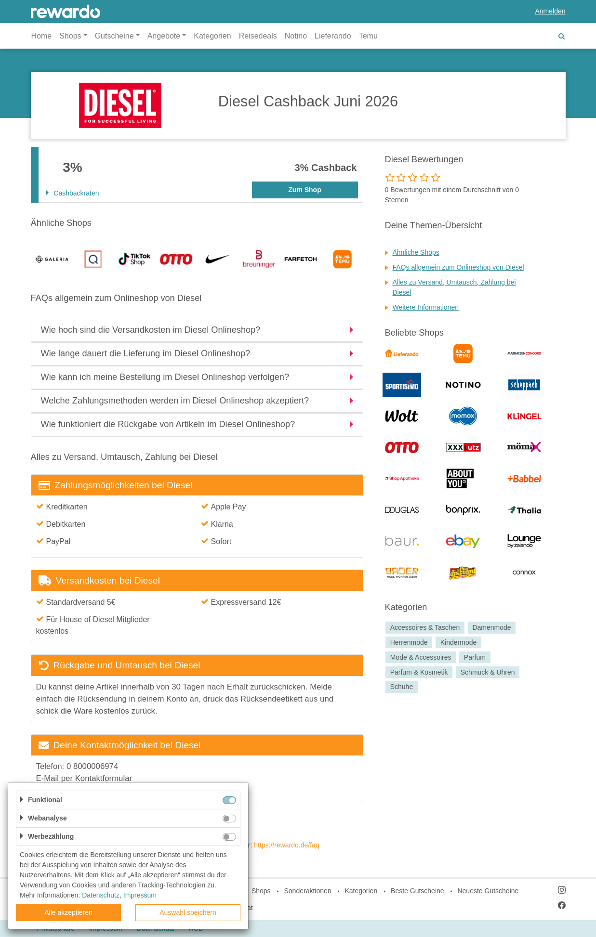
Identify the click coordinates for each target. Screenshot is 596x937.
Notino (296, 36)
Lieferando (333, 36)
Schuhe (401, 687)
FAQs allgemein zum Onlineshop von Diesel (458, 267)
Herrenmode (409, 642)
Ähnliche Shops (416, 252)
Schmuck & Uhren (488, 672)
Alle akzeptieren (68, 912)
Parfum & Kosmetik (419, 672)
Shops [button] (70, 36)
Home (41, 36)
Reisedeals (258, 36)
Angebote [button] (164, 36)
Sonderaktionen (307, 891)
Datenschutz (100, 895)
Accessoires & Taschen (425, 627)
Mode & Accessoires (420, 657)
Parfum (475, 657)
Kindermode (458, 642)
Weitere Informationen (426, 307)
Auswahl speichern (187, 912)
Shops (261, 891)
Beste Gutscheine (417, 891)
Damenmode (491, 627)
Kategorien (212, 36)
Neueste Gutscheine (487, 891)
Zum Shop (304, 190)
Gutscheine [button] (114, 36)
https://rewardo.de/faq (286, 845)
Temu (368, 36)
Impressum (140, 895)
